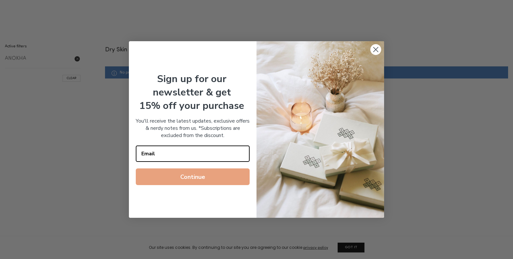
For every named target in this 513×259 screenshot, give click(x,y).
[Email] (193, 154)
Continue (192, 177)
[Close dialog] (375, 49)
